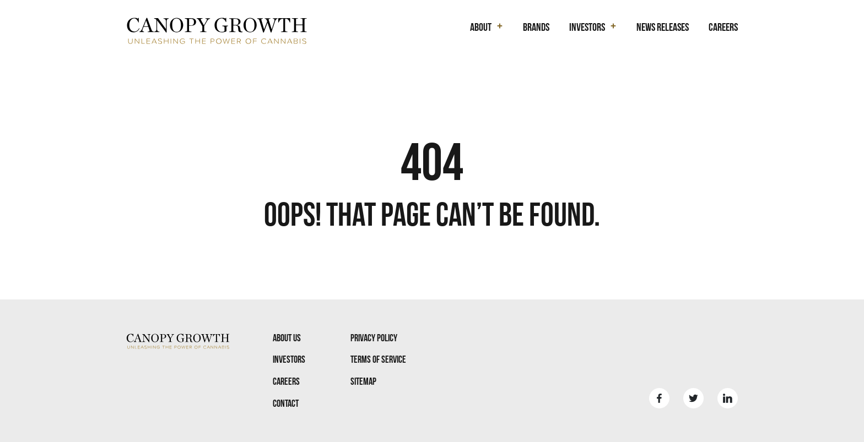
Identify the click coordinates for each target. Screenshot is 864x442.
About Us (287, 337)
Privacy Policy (373, 337)
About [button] (481, 27)
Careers (723, 27)
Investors (289, 359)
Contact (286, 403)
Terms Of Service (378, 359)
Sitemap (363, 381)
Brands (536, 27)
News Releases (662, 27)
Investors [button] (587, 27)
